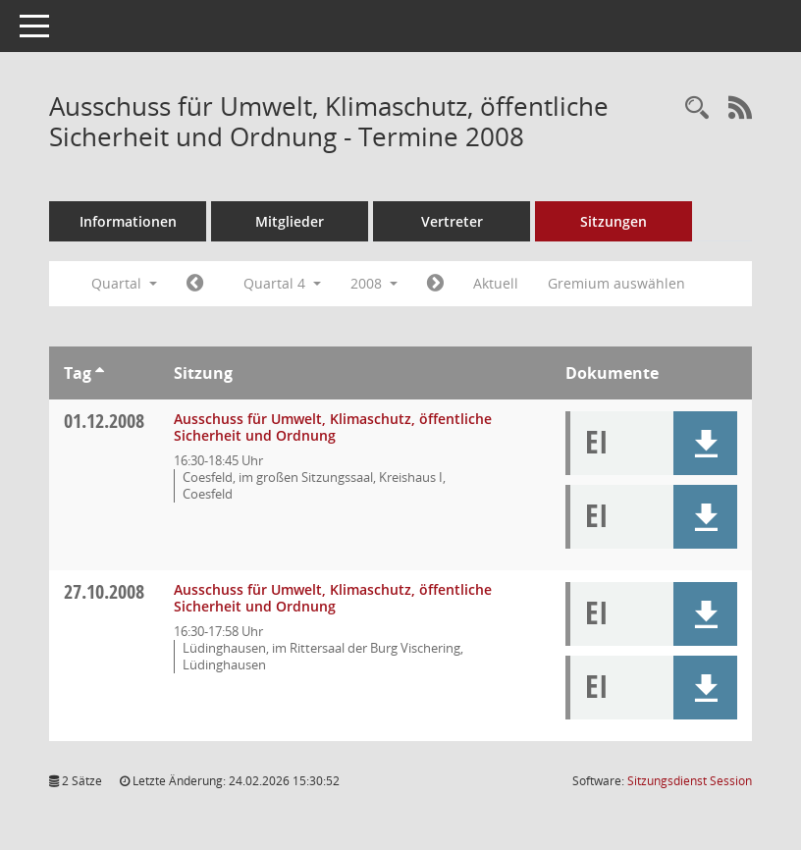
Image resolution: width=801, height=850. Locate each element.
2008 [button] (374, 283)
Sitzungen (613, 221)
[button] (705, 443)
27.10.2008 (104, 591)
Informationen (128, 221)
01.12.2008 (104, 420)
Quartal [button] (124, 283)
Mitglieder (289, 221)
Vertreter (452, 221)
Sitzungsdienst (689, 780)
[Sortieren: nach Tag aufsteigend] (99, 373)
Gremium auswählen (616, 283)
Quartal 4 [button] (282, 283)
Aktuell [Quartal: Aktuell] (495, 283)
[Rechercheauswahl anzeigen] (697, 108)
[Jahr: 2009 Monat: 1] (435, 283)
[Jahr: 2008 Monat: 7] (195, 283)
